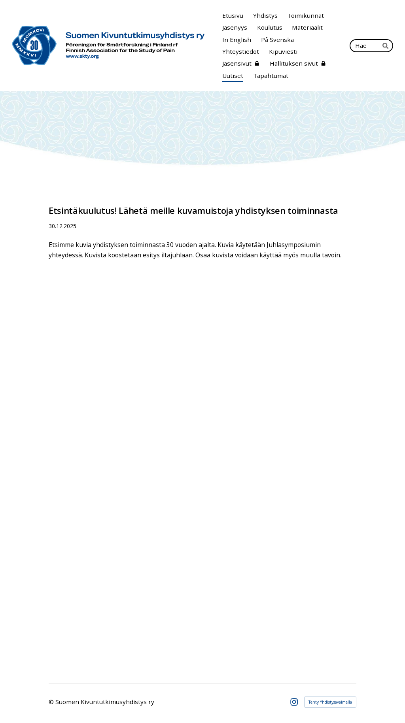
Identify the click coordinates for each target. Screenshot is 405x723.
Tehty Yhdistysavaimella (330, 702)
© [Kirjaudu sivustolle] (52, 702)
